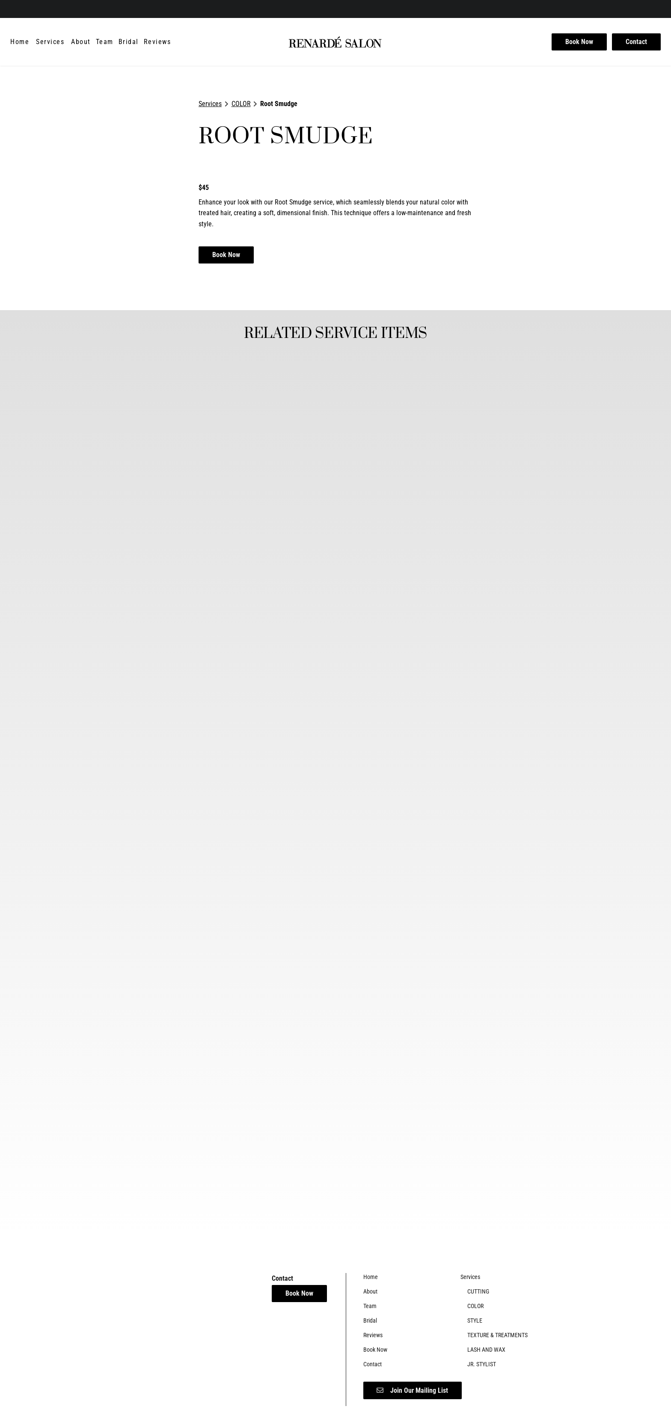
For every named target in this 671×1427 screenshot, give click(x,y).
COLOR (241, 104)
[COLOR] (475, 1306)
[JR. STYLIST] (481, 1364)
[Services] (50, 41)
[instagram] (26, 8)
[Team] (104, 42)
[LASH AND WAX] (486, 1349)
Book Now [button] (226, 255)
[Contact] (635, 42)
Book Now (579, 42)
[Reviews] (157, 42)
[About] (80, 42)
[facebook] (14, 8)
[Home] (21, 42)
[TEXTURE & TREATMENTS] (497, 1335)
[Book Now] (579, 42)
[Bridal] (128, 42)
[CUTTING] (478, 1291)
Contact (636, 42)
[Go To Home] (335, 42)
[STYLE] (474, 1320)
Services (210, 104)
